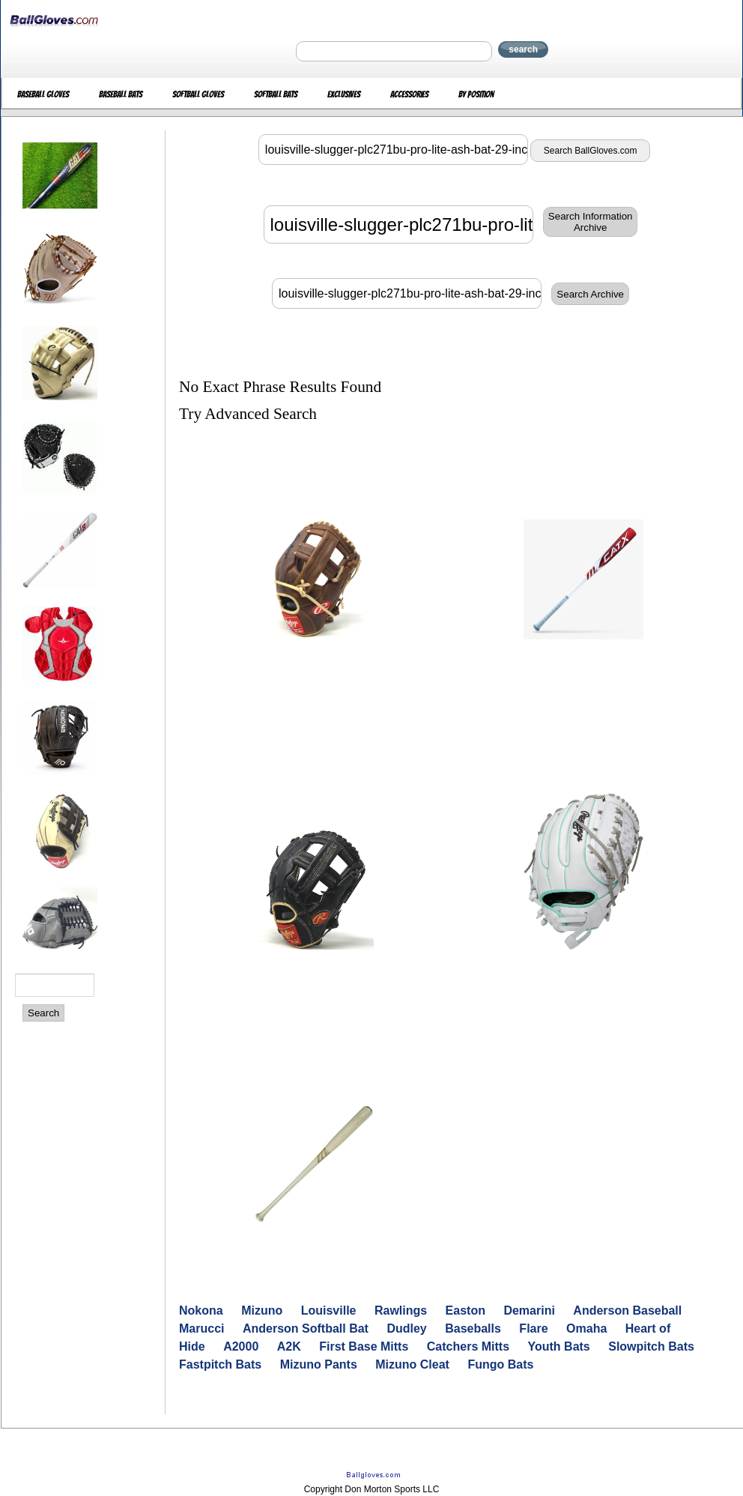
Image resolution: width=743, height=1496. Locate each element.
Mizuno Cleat (412, 1364)
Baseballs (473, 1328)
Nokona (201, 1310)
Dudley (406, 1328)
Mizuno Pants (318, 1364)
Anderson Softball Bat (306, 1328)
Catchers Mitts (468, 1346)
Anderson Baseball (627, 1310)
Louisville (329, 1310)
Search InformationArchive (590, 222)
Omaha (586, 1328)
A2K (289, 1346)
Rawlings (400, 1310)
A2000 (240, 1346)
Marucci (201, 1328)
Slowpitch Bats (651, 1346)
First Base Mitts (363, 1346)
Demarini (528, 1310)
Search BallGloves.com (590, 150)
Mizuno (261, 1310)
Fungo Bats (500, 1364)
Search (43, 1013)
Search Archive (590, 294)
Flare (533, 1328)
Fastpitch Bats (220, 1364)
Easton (465, 1310)
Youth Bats (559, 1346)
